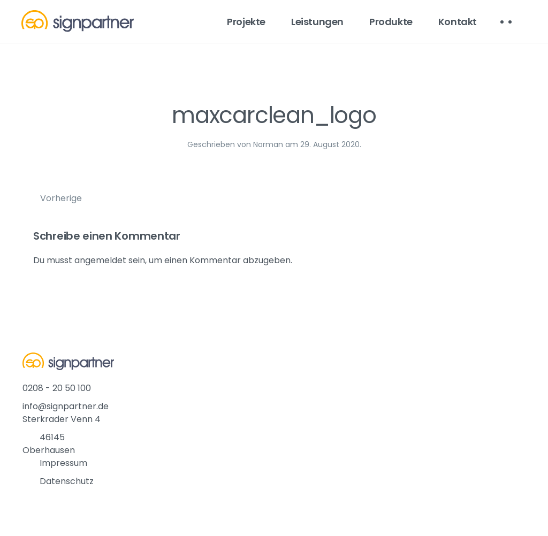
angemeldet (100, 260)
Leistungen (317, 21)
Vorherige (61, 198)
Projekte (246, 21)
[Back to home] (77, 21)
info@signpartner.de (65, 406)
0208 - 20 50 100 (56, 388)
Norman (268, 144)
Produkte (391, 21)
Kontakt (457, 21)
